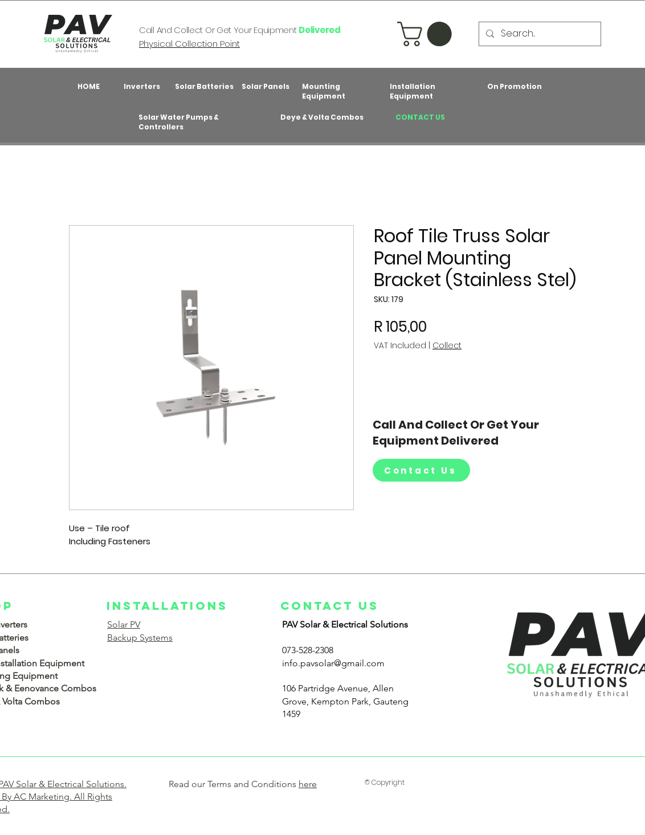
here (308, 784)
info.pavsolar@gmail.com (333, 663)
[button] (427, 34)
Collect (447, 345)
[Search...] (539, 34)
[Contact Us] (421, 470)
